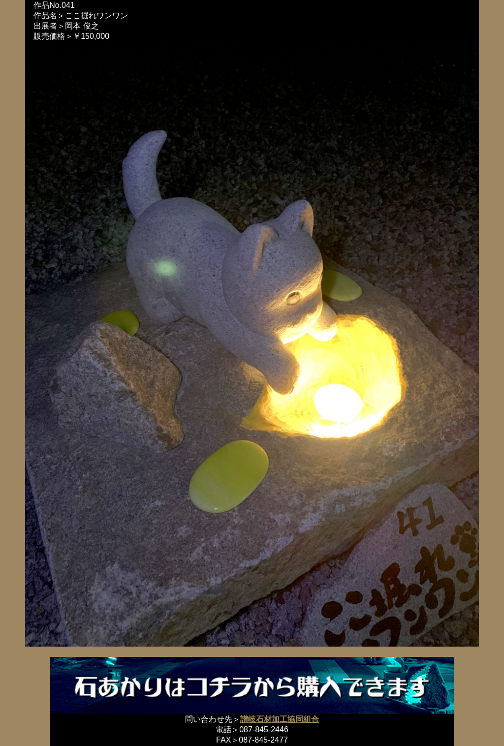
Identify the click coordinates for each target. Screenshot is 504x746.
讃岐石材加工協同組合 (279, 719)
